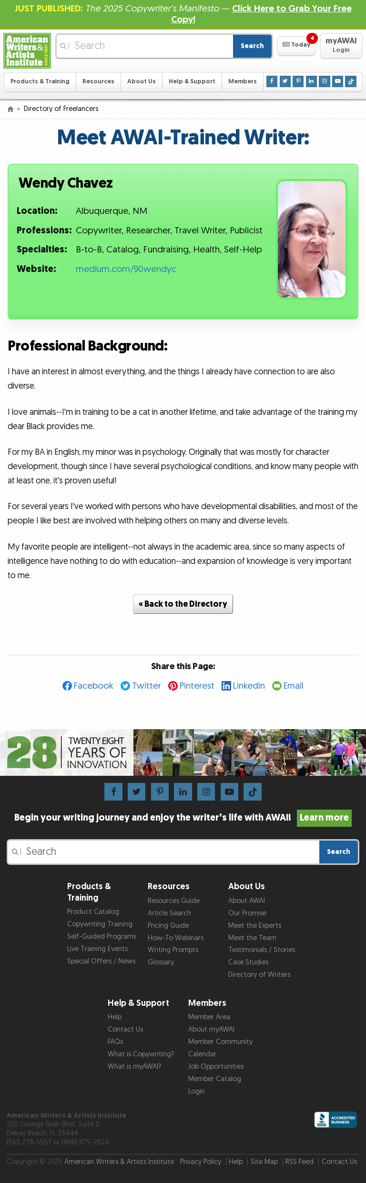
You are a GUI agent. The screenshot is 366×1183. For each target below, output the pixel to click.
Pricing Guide (168, 925)
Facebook (93, 686)
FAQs (115, 1041)
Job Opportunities (216, 1066)
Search (252, 45)
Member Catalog (214, 1078)
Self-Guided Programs (101, 936)
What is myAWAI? (134, 1066)
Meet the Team (252, 937)
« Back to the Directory (183, 604)
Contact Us (125, 1029)
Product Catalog (93, 911)
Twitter (146, 686)
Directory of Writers (259, 974)
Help (115, 1017)
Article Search (169, 913)
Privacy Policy (200, 1161)
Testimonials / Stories (261, 949)
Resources (98, 82)
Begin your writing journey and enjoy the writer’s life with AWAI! (183, 818)
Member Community (220, 1041)
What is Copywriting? (141, 1054)
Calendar (202, 1054)
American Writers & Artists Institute (119, 1161)
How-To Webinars (175, 937)
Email (294, 686)
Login (196, 1091)
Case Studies (248, 962)
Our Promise (247, 913)
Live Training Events (97, 948)
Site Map (264, 1161)
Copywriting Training (99, 924)
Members (242, 82)
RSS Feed (299, 1161)
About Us (141, 82)
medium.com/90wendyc (126, 269)
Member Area (209, 1017)
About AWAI (246, 900)
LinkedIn (249, 686)
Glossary (161, 962)
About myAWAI (211, 1029)
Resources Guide (174, 900)
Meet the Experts (254, 925)
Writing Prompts (173, 949)
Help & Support (192, 82)
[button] (296, 46)
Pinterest (197, 686)
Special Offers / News (101, 961)
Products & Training (40, 82)
